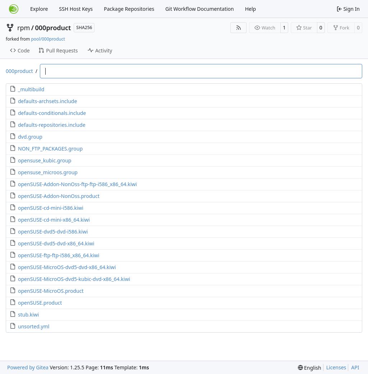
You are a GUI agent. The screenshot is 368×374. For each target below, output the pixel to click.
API (355, 367)
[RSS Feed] (238, 27)
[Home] (14, 9)
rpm (23, 27)
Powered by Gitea (28, 367)
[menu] (309, 367)
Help (250, 8)
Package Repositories (129, 8)
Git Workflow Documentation (199, 8)
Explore (39, 8)
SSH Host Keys (76, 8)
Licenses (336, 367)
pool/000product (48, 39)
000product (53, 27)
